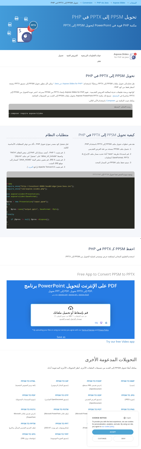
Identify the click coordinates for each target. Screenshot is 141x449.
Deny (123, 438)
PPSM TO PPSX (94, 423)
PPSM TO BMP (128, 381)
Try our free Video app (120, 341)
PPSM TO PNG (128, 409)
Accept (113, 432)
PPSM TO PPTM (28, 423)
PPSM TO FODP (94, 381)
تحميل (60, 55)
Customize (102, 438)
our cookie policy (108, 427)
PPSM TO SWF (95, 434)
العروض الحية (72, 55)
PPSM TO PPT (62, 423)
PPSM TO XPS (28, 434)
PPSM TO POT (94, 409)
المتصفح (116, 96)
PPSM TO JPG (128, 395)
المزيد (30, 167)
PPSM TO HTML (28, 381)
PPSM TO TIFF (61, 434)
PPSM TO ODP (95, 395)
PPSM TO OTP (61, 395)
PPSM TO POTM (61, 409)
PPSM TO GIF (62, 381)
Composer (110, 101)
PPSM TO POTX (28, 409)
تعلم (99, 61)
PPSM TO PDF (28, 395)
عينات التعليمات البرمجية (91, 55)
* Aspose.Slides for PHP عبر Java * (68, 83)
